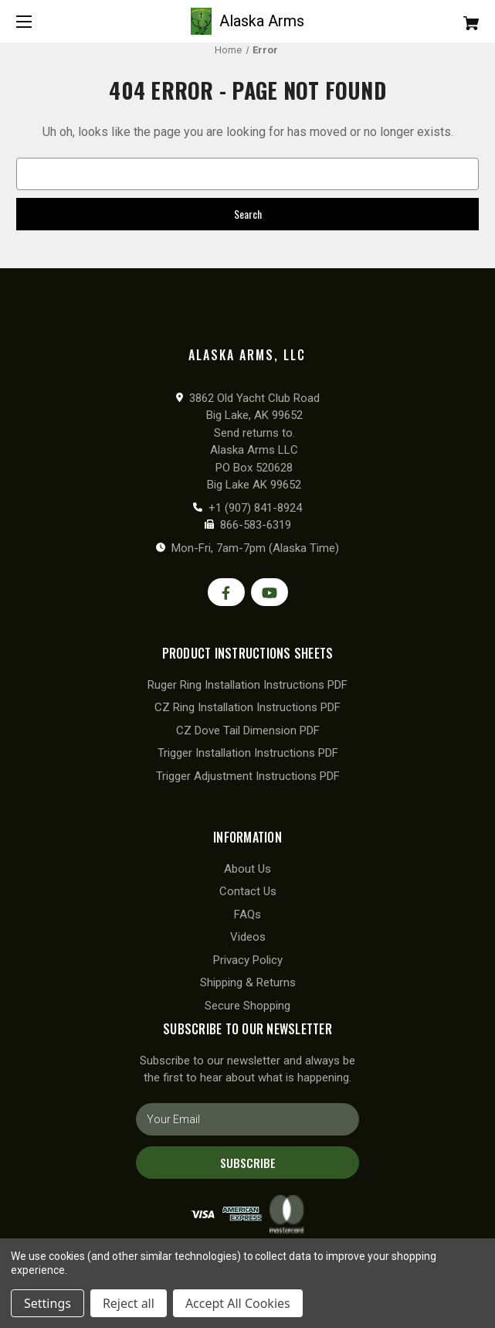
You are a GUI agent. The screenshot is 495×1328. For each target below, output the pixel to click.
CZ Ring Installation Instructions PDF (247, 707)
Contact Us (247, 891)
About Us (247, 869)
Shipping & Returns (248, 982)
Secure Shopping (247, 1006)
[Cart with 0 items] (432, 17)
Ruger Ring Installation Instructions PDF (247, 685)
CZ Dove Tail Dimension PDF (248, 730)
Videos (248, 937)
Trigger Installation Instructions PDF (248, 753)
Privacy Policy (248, 960)
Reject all (128, 1303)
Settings (47, 1303)
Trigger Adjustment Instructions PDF (248, 776)
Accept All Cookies (237, 1303)
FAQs (247, 914)
